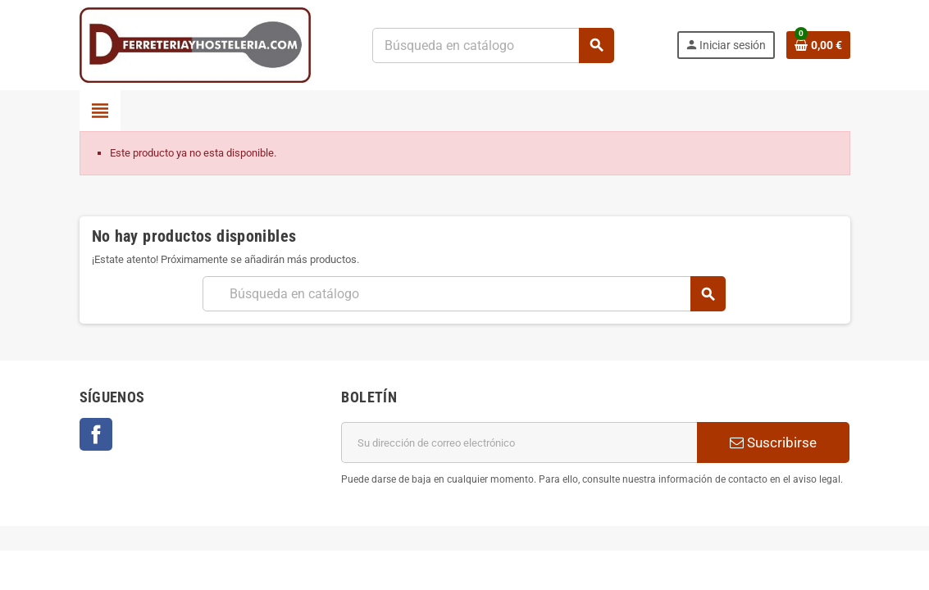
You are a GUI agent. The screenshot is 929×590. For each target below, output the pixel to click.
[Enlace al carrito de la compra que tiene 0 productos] (818, 45)
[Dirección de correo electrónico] (519, 442)
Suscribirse (773, 442)
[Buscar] (493, 45)
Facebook (96, 434)
